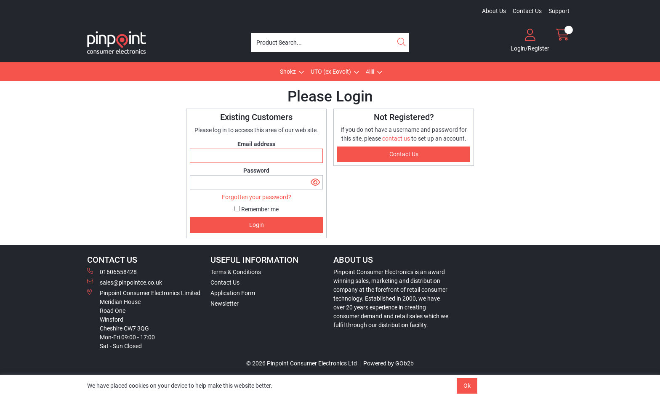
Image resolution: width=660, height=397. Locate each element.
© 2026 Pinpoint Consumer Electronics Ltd (301, 363)
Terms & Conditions (235, 272)
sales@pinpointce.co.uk (124, 282)
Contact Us (527, 11)
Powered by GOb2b (388, 363)
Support (559, 11)
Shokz (288, 71)
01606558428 (112, 271)
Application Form (232, 293)
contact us (396, 138)
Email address (256, 144)
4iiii (370, 71)
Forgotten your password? (256, 197)
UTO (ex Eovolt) (331, 71)
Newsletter (224, 303)
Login (256, 224)
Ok (467, 385)
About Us (494, 11)
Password (256, 170)
